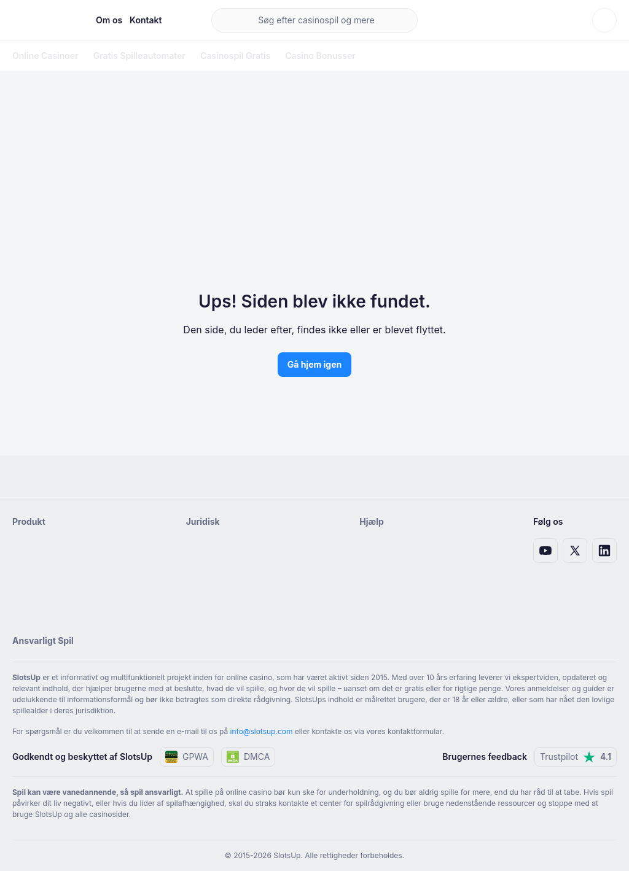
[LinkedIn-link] (604, 550)
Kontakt (146, 20)
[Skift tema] (604, 20)
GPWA (186, 757)
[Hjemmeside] (44, 20)
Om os (109, 20)
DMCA (248, 757)
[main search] (314, 20)
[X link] (575, 550)
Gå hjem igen (314, 364)
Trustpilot (575, 757)
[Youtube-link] (545, 550)
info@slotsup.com (261, 731)
